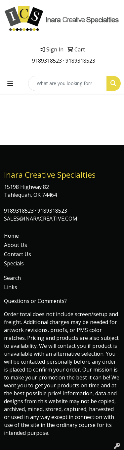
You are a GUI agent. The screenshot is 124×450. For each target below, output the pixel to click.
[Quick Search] (67, 83)
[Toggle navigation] (10, 83)
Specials (14, 263)
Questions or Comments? (35, 301)
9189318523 (47, 60)
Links (10, 287)
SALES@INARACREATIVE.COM (40, 218)
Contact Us (17, 254)
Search (12, 278)
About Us (15, 245)
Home (11, 235)
